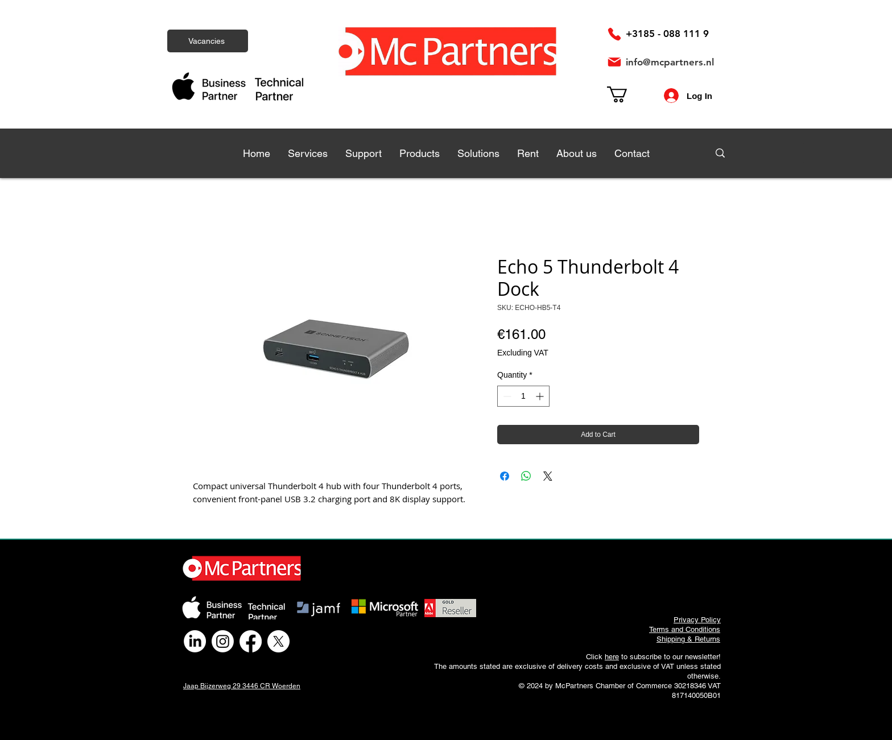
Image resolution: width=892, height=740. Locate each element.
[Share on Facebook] (504, 476)
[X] (278, 641)
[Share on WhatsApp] (526, 476)
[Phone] (614, 34)
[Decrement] (506, 396)
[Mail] (614, 62)
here (612, 656)
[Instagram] (223, 641)
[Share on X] (548, 476)
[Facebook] (250, 641)
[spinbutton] (523, 396)
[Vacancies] (207, 41)
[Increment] (541, 396)
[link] (626, 94)
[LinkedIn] (195, 641)
